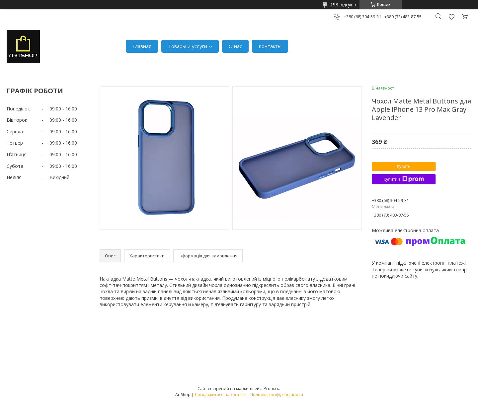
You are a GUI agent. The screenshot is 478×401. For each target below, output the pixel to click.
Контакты (270, 46)
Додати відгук (451, 17)
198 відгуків (343, 4)
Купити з (403, 179)
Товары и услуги (187, 46)
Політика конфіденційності (276, 394)
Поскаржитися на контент (220, 394)
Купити (404, 166)
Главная (141, 46)
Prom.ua (272, 388)
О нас (235, 46)
